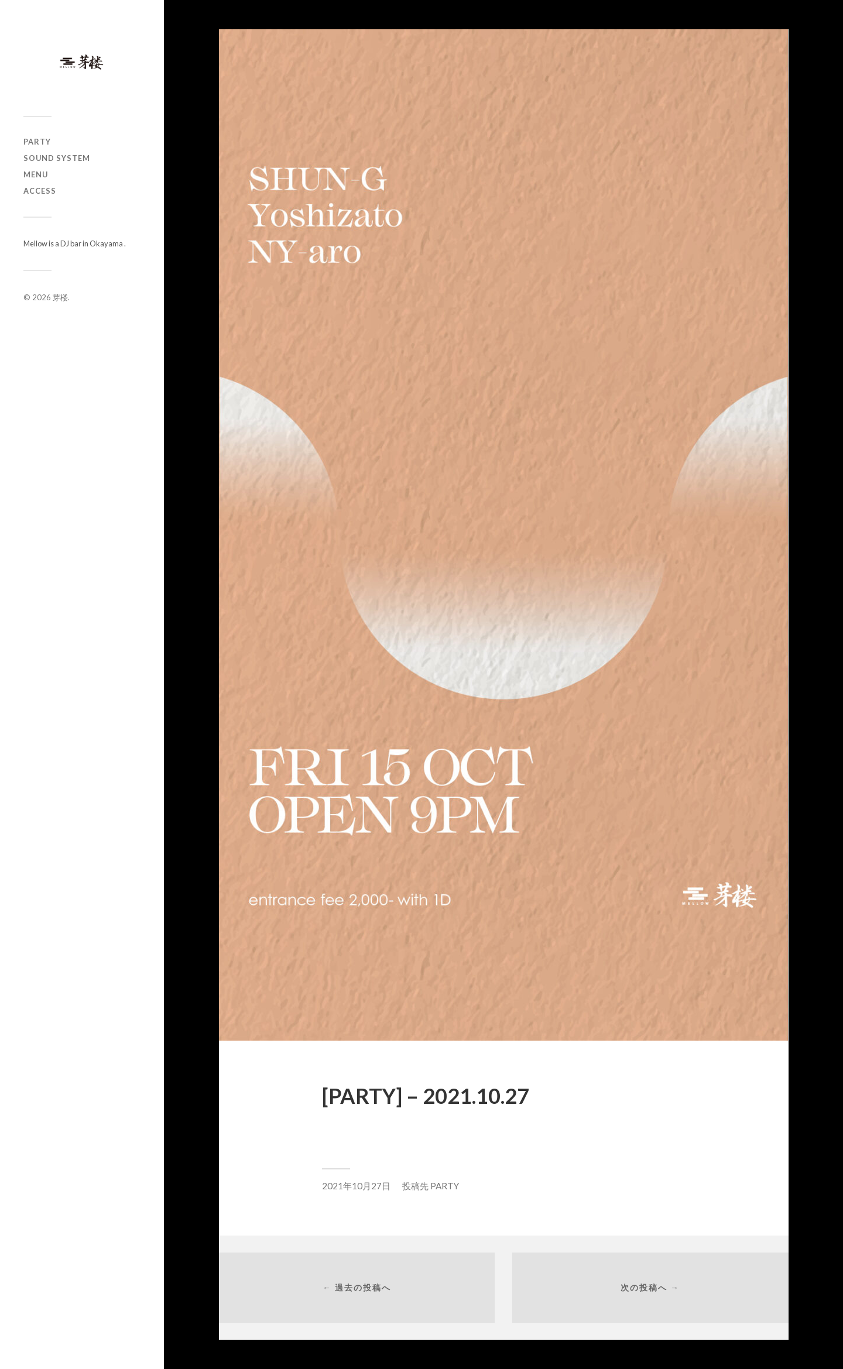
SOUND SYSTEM (56, 158)
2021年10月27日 (356, 1186)
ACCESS (39, 190)
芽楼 (60, 297)
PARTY (37, 141)
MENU (35, 174)
